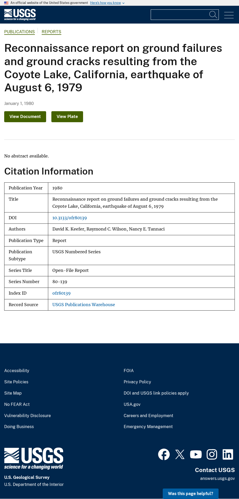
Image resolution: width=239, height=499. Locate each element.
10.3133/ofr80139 (69, 217)
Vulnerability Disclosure (27, 415)
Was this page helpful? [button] (190, 493)
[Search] (213, 14)
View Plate (67, 116)
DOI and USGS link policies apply (156, 393)
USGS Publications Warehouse (83, 304)
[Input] (185, 14)
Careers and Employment (148, 415)
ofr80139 (61, 293)
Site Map (13, 393)
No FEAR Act (17, 404)
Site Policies (16, 382)
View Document (25, 116)
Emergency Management (148, 426)
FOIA (129, 370)
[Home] (20, 19)
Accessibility (16, 370)
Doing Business (19, 426)
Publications (19, 31)
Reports (51, 31)
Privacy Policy (137, 382)
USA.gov (132, 404)
